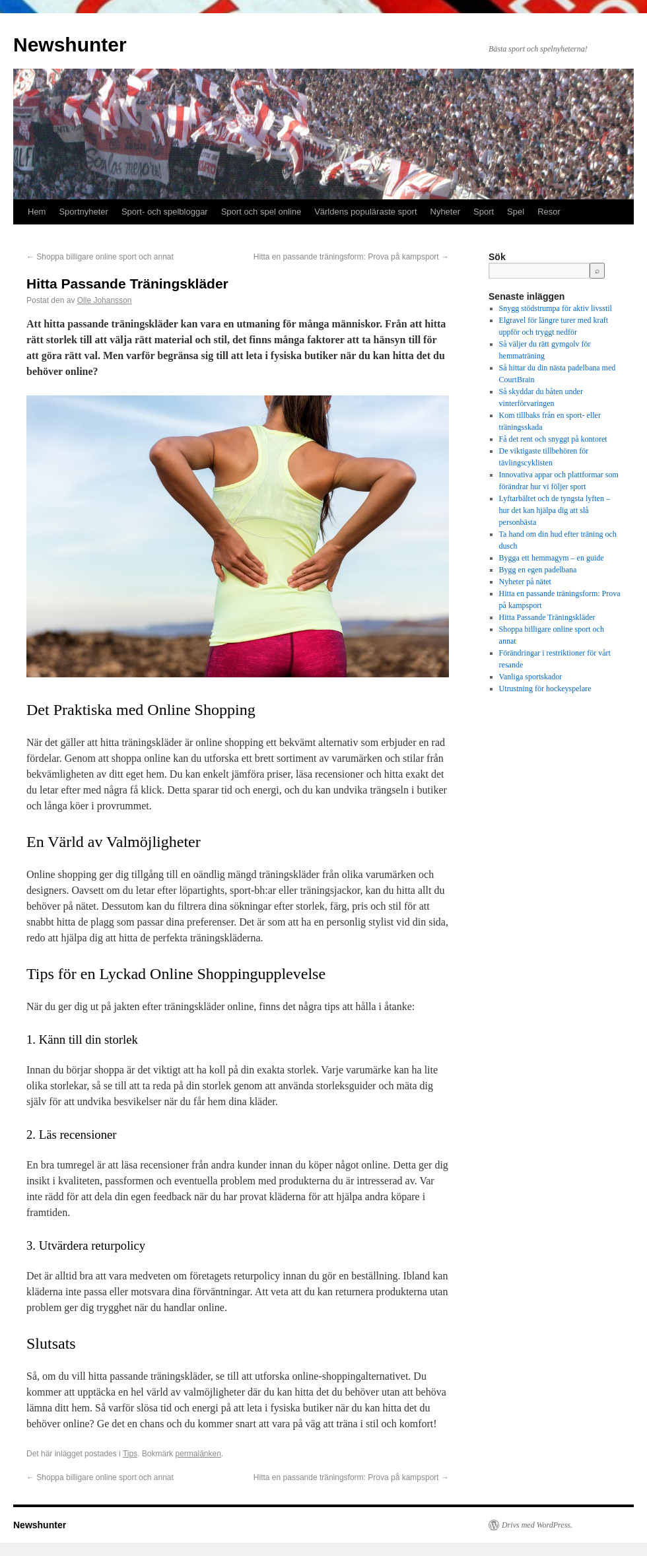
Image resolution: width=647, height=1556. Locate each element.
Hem (37, 212)
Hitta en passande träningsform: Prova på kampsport (351, 256)
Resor (549, 212)
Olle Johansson (104, 300)
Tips (130, 1453)
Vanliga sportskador (530, 676)
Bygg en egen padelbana (538, 569)
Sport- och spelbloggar (164, 212)
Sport (483, 212)
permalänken (198, 1453)
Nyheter (445, 212)
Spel (515, 212)
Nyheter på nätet (525, 581)
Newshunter (70, 44)
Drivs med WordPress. (537, 1525)
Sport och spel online (261, 212)
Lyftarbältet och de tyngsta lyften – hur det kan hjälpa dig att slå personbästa (554, 510)
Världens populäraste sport (365, 212)
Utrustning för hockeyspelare (545, 688)
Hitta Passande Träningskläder (547, 617)
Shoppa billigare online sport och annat (100, 256)
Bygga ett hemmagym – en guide (551, 557)
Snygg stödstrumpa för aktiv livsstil (555, 308)
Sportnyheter (83, 212)
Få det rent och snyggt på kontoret (553, 439)
